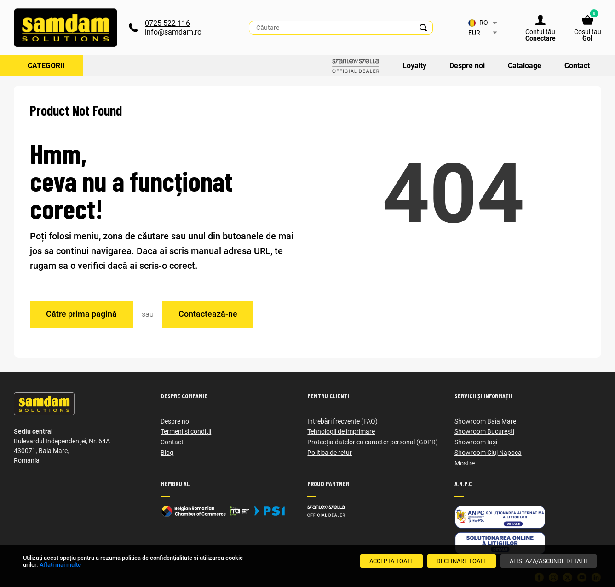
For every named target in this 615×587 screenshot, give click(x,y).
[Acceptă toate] (391, 561)
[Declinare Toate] (461, 561)
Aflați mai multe (60, 564)
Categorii (46, 65)
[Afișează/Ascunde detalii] (548, 561)
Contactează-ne (207, 314)
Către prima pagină (81, 314)
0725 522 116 (167, 23)
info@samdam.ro (173, 32)
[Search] (423, 28)
